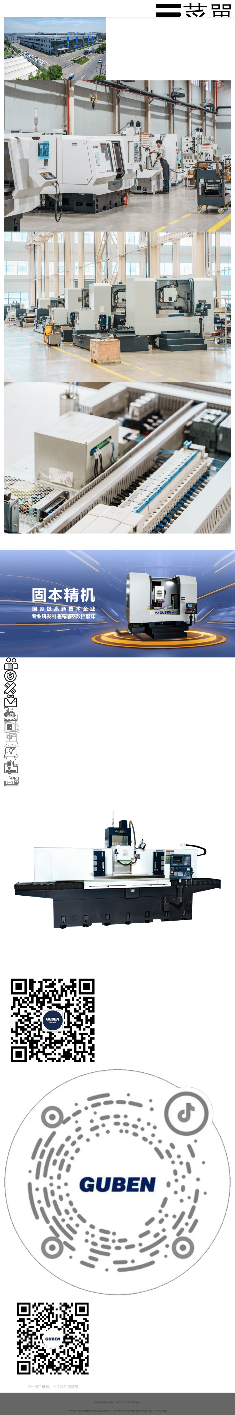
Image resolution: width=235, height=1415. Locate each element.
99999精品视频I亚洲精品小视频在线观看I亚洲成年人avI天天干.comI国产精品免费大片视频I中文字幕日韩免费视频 (117, 1410)
